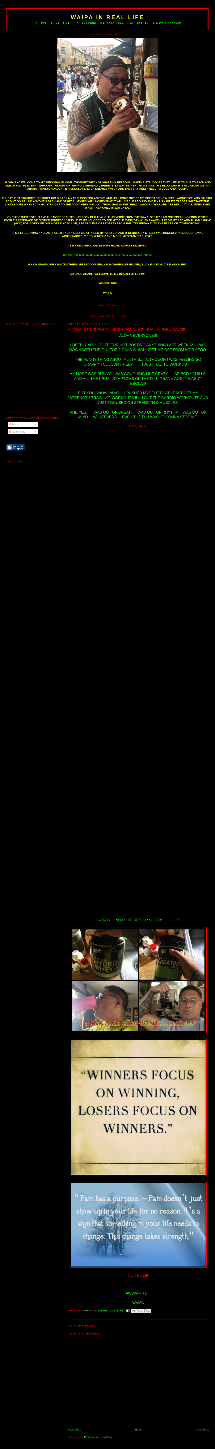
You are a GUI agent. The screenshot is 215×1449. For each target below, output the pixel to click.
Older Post (202, 1429)
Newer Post (74, 1429)
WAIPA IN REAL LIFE (107, 17)
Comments (17, 431)
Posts (14, 424)
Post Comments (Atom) (98, 1437)
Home (138, 1429)
